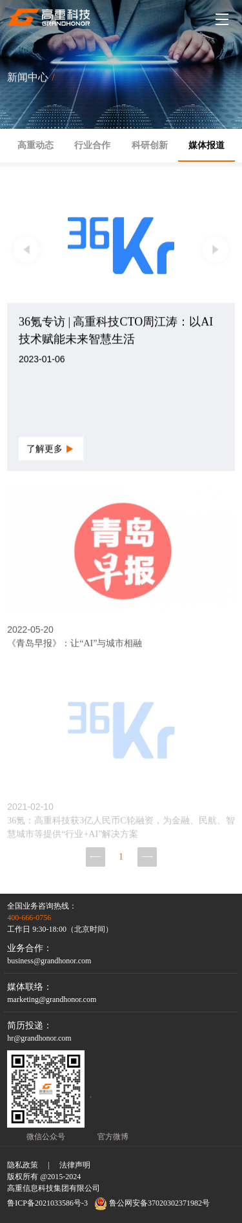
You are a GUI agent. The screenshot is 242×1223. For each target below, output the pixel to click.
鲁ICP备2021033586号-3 (47, 1203)
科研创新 (150, 145)
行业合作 (92, 145)
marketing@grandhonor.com (51, 999)
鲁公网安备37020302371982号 (152, 1203)
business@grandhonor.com (49, 960)
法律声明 (74, 1165)
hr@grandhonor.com (39, 1038)
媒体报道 (206, 145)
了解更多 (50, 449)
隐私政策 (22, 1165)
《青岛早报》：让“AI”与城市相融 (74, 646)
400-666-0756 (29, 917)
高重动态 (35, 145)
